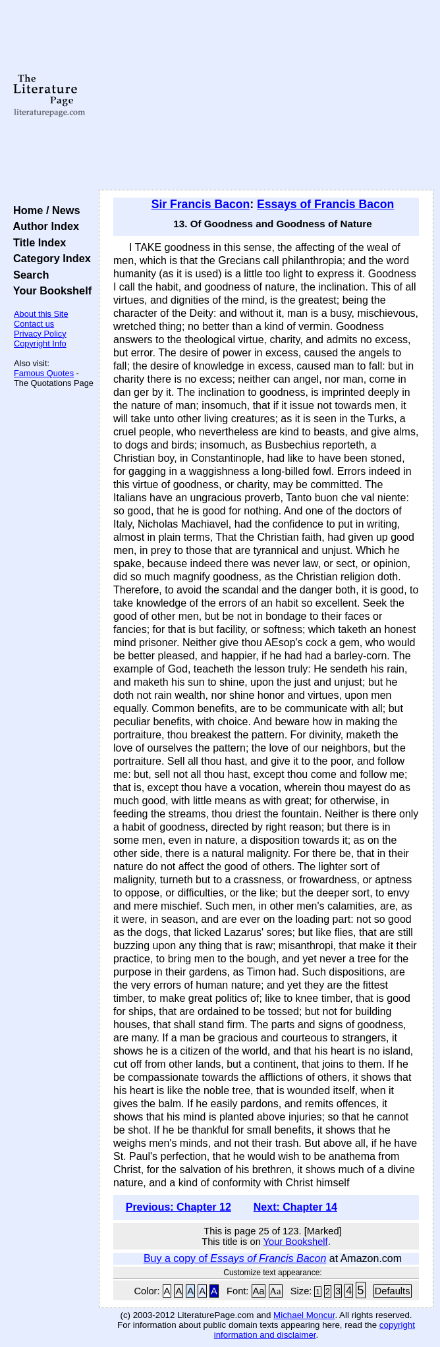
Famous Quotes (44, 373)
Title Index (36, 242)
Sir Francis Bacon (200, 204)
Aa (259, 1291)
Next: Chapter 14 (295, 1207)
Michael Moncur (304, 1315)
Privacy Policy (40, 334)
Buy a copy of (235, 1258)
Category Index (49, 258)
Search (28, 275)
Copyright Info (40, 343)
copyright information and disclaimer (314, 1330)
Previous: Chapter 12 (178, 1207)
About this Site (41, 314)
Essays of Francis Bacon (325, 204)
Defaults (392, 1291)
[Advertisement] (266, 95)
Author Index (43, 226)
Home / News (43, 210)
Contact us (34, 324)
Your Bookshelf (49, 290)
